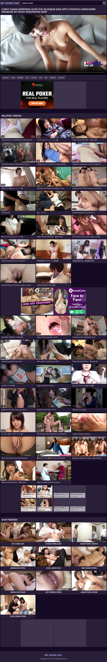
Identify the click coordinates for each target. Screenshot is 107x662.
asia (40, 78)
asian (13, 78)
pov (46, 78)
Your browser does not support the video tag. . (53, 45)
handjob (53, 78)
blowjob (20, 78)
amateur (6, 78)
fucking (34, 78)
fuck (27, 78)
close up (61, 78)
